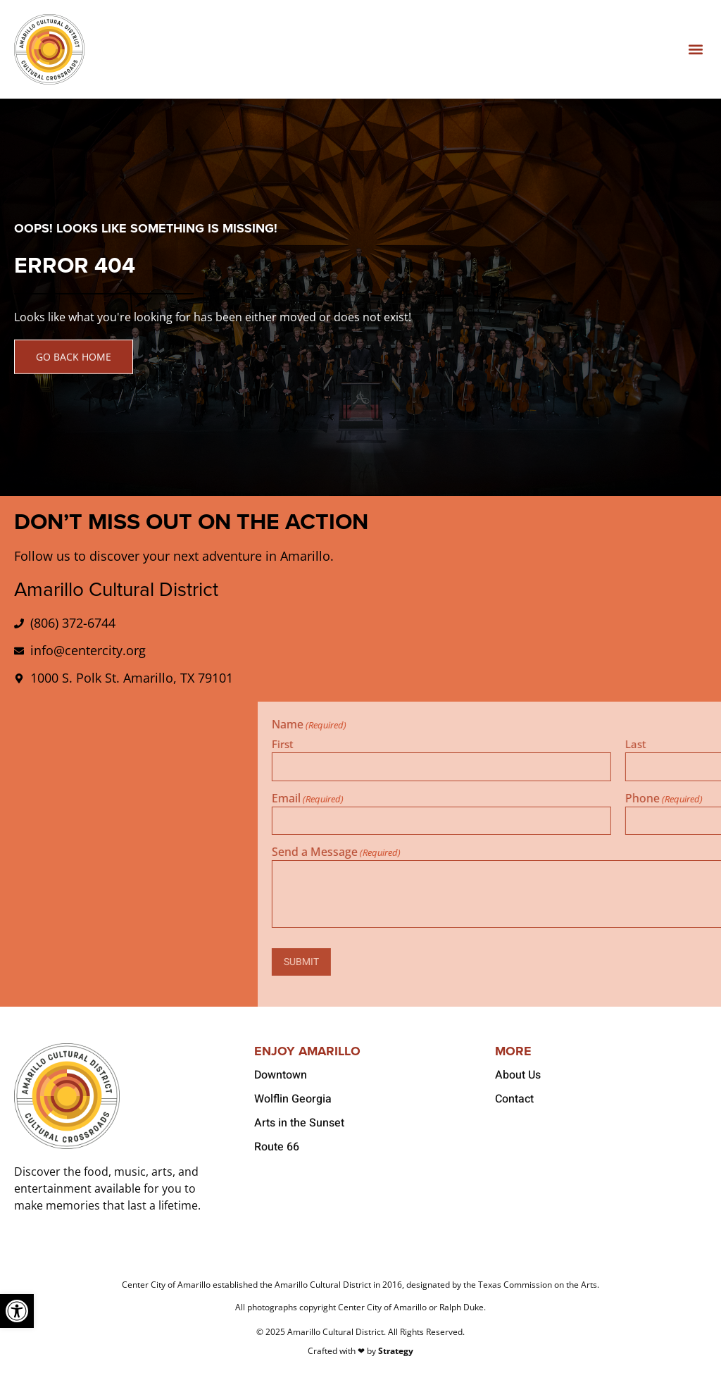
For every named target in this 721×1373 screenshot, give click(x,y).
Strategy (395, 1351)
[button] (695, 49)
